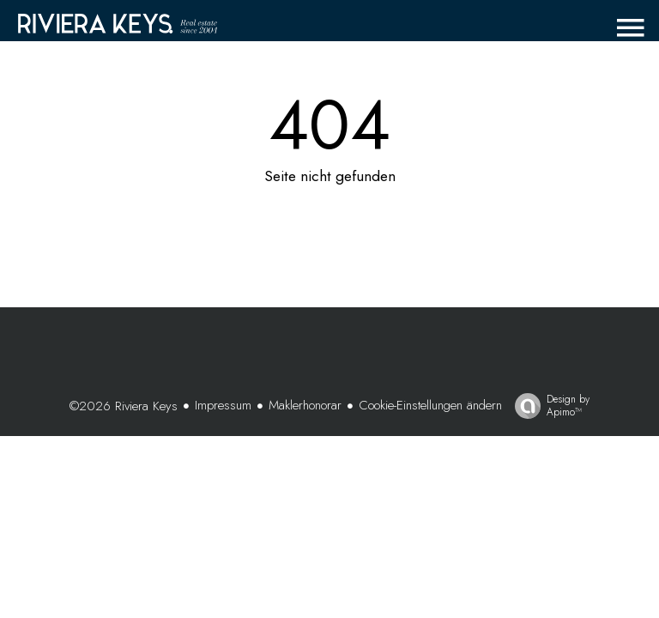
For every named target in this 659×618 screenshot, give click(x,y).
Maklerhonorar (305, 405)
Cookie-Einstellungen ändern (430, 405)
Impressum (223, 405)
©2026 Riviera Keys (124, 406)
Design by (547, 405)
